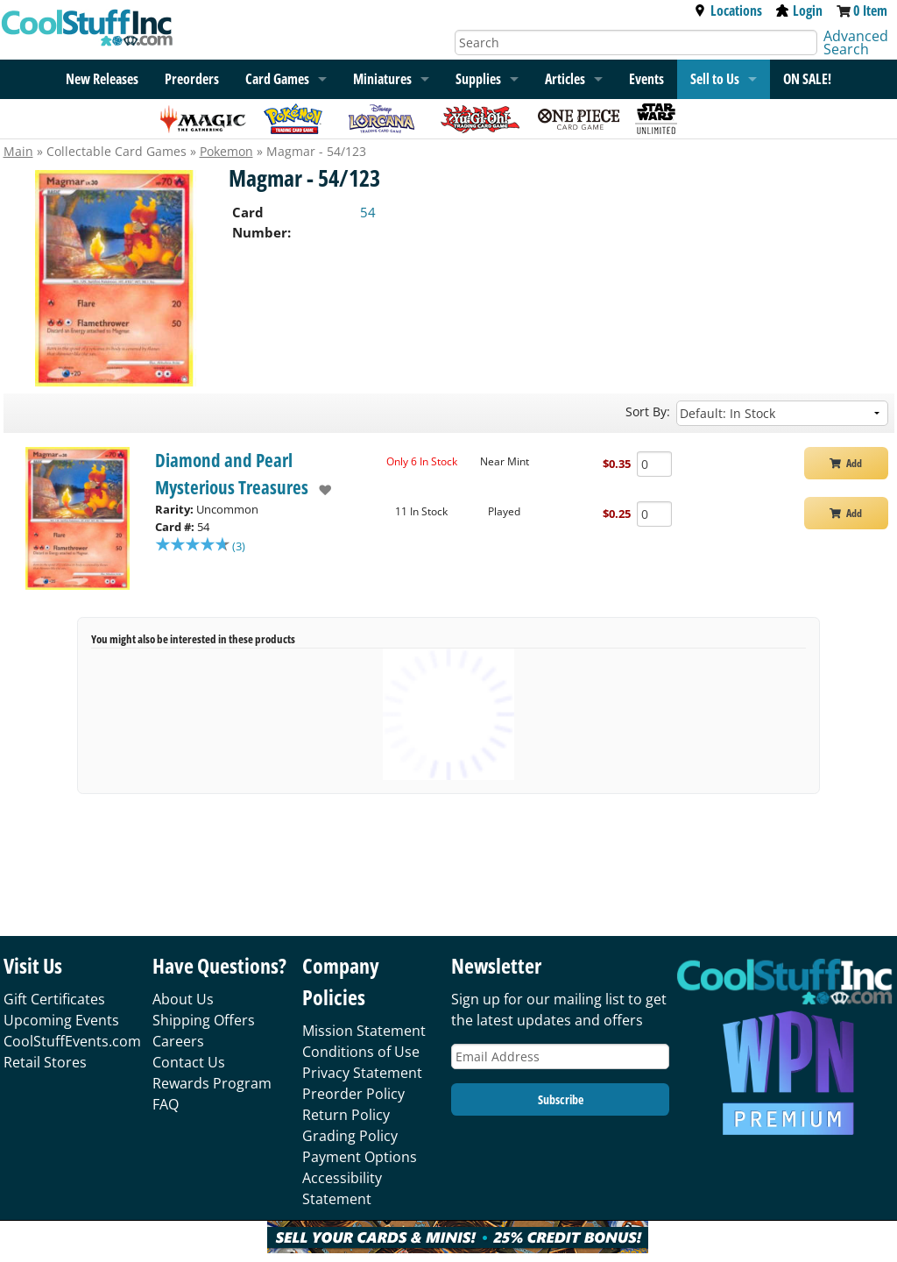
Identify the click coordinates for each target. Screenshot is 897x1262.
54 (368, 212)
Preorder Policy (353, 1093)
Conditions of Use (361, 1051)
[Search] (636, 42)
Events (646, 79)
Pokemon (226, 151)
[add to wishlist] (320, 490)
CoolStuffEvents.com (72, 1041)
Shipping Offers (203, 1020)
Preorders (192, 79)
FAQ (165, 1104)
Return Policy (346, 1114)
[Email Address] (560, 1056)
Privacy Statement (362, 1072)
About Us (183, 999)
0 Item (870, 10)
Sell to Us (714, 79)
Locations (728, 10)
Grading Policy (350, 1135)
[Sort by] (782, 413)
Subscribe (560, 1099)
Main (18, 151)
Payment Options (359, 1156)
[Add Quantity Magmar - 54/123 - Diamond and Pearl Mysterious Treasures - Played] (654, 514)
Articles (565, 79)
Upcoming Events (61, 1020)
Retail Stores (45, 1062)
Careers (178, 1041)
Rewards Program (212, 1083)
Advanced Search (855, 42)
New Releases (102, 79)
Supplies (478, 79)
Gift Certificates (54, 999)
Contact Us (188, 1062)
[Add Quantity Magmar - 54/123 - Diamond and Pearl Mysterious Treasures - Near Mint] (654, 464)
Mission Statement (364, 1030)
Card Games (277, 79)
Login (799, 10)
